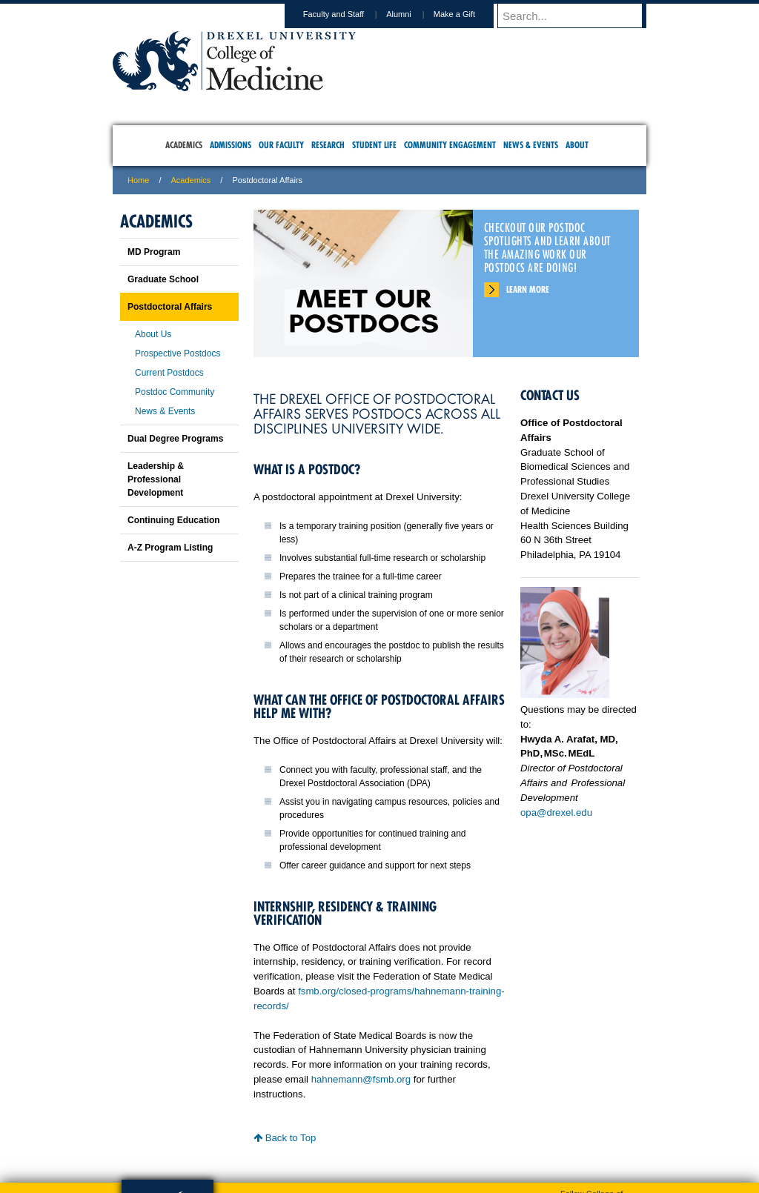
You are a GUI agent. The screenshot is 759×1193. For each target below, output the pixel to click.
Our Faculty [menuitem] (281, 144)
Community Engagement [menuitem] (450, 144)
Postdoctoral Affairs (169, 307)
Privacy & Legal (375, 1119)
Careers (322, 1119)
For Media (278, 1119)
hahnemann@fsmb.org (361, 1079)
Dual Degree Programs (175, 438)
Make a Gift (468, 14)
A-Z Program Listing (170, 547)
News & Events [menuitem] (530, 144)
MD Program (153, 252)
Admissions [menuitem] (230, 144)
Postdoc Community (174, 392)
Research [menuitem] (328, 144)
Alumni (412, 14)
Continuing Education (173, 520)
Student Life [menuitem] (374, 144)
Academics (191, 180)
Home (138, 180)
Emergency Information (367, 1134)
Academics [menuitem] (183, 144)
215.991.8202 (575, 1168)
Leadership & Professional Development (155, 479)
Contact (428, 1119)
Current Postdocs (169, 373)
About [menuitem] (577, 144)
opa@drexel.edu (556, 812)
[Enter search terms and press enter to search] (579, 15)
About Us (153, 334)
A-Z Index (232, 1119)
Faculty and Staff (347, 14)
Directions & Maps (485, 1119)
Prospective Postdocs (177, 353)
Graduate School (163, 279)
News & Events (165, 411)
